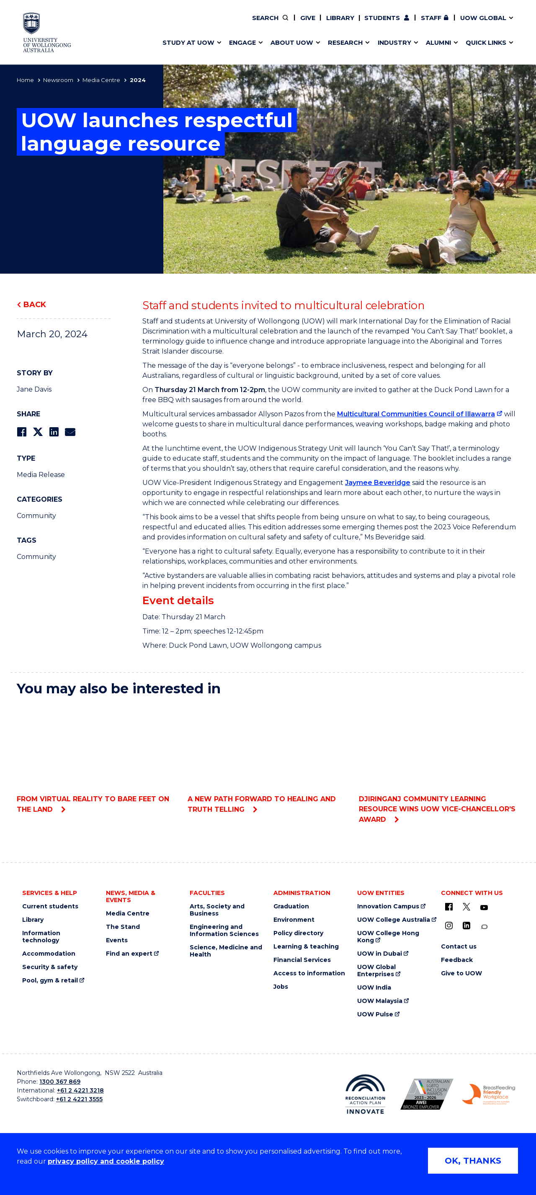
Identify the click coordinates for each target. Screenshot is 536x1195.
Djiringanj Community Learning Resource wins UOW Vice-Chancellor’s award (439, 764)
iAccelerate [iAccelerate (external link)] (424, 24)
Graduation (291, 906)
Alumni (168, 24)
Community (36, 516)
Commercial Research (416, 24)
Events (117, 940)
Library (340, 18)
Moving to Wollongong (304, 24)
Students (382, 18)
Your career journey (298, 24)
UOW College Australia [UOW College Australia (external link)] (393, 919)
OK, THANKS (473, 1161)
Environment (293, 919)
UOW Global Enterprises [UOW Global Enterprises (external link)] (376, 971)
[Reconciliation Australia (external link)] (365, 1094)
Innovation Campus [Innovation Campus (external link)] (388, 906)
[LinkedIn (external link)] (466, 925)
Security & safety (49, 967)
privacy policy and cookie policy (106, 1161)
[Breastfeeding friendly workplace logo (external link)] (488, 1094)
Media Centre (101, 80)
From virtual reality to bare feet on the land (97, 759)
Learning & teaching (306, 946)
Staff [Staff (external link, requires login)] (431, 18)
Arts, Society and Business (217, 910)
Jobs (280, 986)
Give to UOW (461, 973)
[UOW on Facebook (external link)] (449, 907)
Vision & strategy (286, 24)
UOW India (374, 987)
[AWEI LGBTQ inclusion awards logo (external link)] (427, 1094)
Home (25, 80)
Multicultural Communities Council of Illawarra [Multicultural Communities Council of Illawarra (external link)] (416, 414)
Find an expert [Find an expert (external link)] (312, 24)
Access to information (309, 973)
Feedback (457, 960)
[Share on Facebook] (21, 432)
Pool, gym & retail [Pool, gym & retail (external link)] (50, 980)
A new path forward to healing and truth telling (268, 759)
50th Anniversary (417, 24)
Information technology (41, 937)
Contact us (443, 24)
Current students (50, 906)
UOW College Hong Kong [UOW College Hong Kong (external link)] (388, 937)
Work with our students (312, 24)
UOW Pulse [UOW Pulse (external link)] (375, 1014)
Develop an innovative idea (201, 24)
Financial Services (302, 960)
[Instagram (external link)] (449, 925)
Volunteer (311, 24)
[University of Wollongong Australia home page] (47, 32)
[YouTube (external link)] (484, 908)
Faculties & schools (188, 24)
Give (307, 18)
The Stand (123, 927)
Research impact (185, 24)
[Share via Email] (69, 432)
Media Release (41, 475)
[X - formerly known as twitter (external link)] (466, 907)
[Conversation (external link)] (484, 927)
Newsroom (58, 80)
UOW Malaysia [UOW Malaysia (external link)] (379, 1001)
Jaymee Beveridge (377, 483)
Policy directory (298, 933)
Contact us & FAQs (421, 24)
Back (34, 304)
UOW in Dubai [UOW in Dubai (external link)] (379, 953)
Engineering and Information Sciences (224, 930)
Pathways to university (195, 24)
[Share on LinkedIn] (54, 432)
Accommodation (48, 953)
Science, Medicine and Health (226, 951)
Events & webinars (187, 24)
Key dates (173, 24)
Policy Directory (306, 24)
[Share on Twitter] (37, 432)
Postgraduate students (423, 24)
